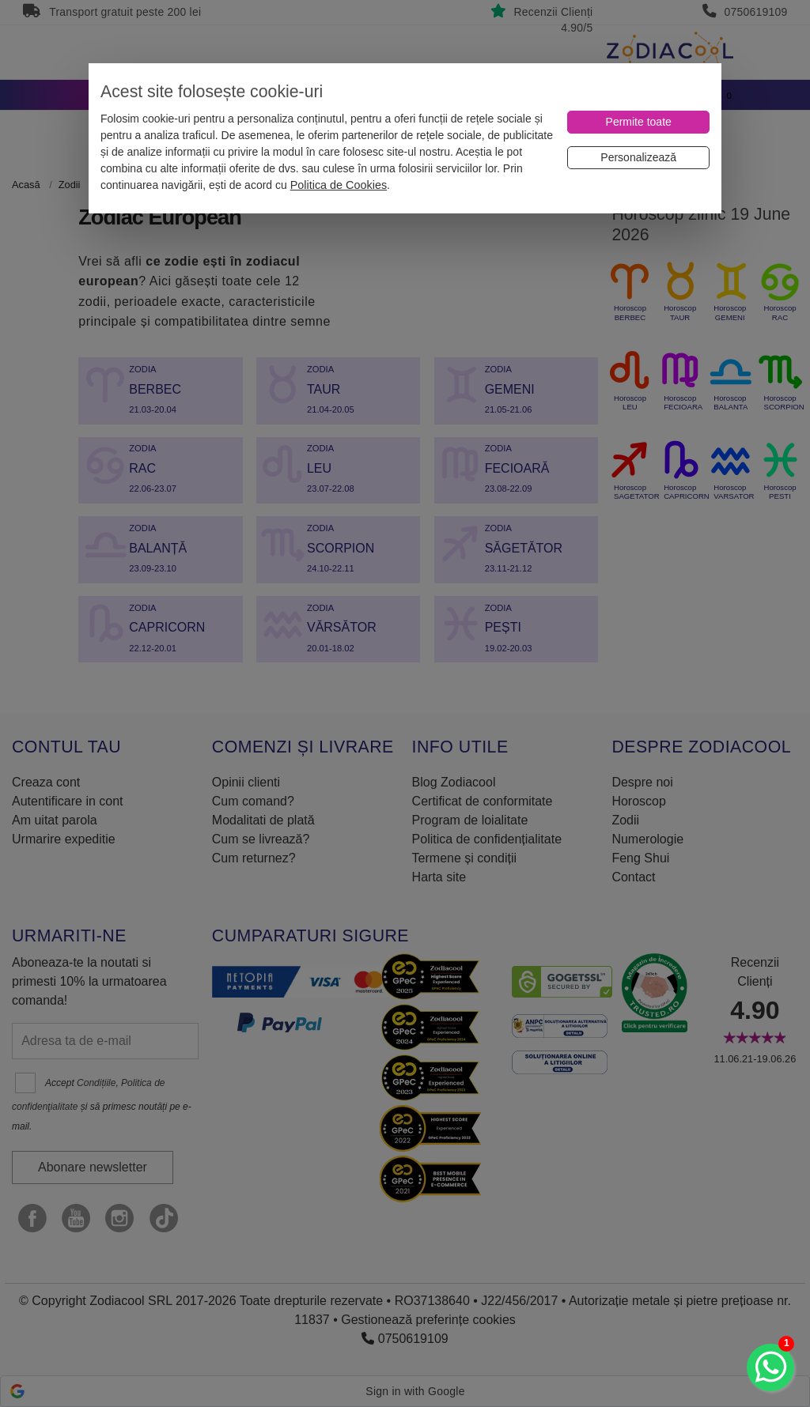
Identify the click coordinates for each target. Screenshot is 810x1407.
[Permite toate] (638, 122)
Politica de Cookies (338, 185)
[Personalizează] (638, 157)
